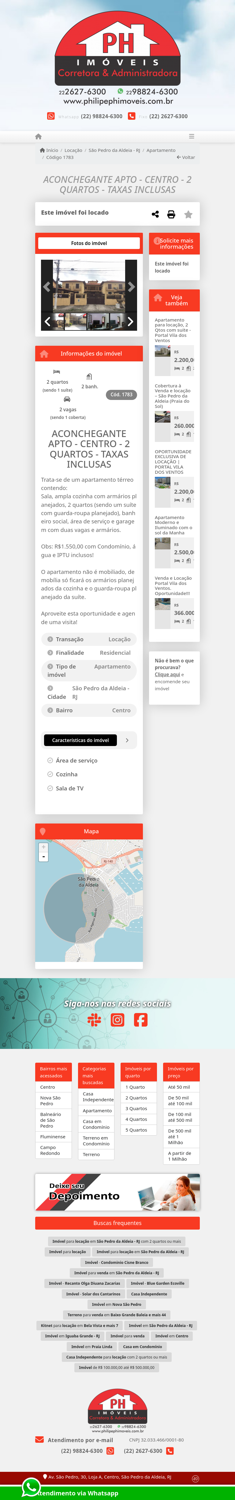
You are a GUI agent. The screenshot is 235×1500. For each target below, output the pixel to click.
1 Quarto (135, 1087)
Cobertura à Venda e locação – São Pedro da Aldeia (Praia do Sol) (173, 396)
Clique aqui (167, 674)
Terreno (91, 1154)
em (116, 1304)
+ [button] (44, 847)
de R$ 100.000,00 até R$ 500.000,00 (116, 1367)
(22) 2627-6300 (168, 116)
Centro (47, 1087)
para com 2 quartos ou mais (116, 1357)
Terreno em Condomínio (96, 1141)
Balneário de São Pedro (50, 1120)
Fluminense (52, 1136)
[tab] (60, 243)
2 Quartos (136, 1098)
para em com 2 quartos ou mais (117, 1241)
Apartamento (161, 150)
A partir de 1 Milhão (179, 1156)
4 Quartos (136, 1119)
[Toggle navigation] (192, 137)
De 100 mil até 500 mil (180, 1117)
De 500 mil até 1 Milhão (180, 1136)
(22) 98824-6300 (102, 116)
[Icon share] (94, 1020)
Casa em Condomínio (96, 1124)
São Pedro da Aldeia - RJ (114, 150)
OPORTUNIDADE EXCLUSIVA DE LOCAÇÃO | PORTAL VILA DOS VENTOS (173, 461)
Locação (73, 150)
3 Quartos (136, 1108)
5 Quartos (136, 1130)
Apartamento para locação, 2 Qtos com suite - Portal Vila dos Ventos (173, 330)
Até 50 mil (179, 1087)
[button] (48, 286)
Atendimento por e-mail (74, 1440)
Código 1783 (59, 157)
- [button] (43, 856)
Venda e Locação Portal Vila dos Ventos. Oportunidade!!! (173, 585)
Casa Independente (98, 1096)
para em (140, 1251)
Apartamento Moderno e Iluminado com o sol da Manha (173, 525)
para (67, 1251)
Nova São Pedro (50, 1100)
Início (49, 150)
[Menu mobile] (38, 136)
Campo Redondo (50, 1150)
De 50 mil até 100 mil (180, 1100)
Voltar (186, 157)
